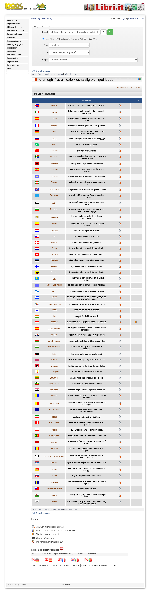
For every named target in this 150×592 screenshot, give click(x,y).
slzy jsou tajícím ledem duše (86, 236)
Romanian (54, 448)
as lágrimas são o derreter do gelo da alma (87, 435)
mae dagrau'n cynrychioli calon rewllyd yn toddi (87, 495)
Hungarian (54, 322)
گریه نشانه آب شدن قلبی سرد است (87, 417)
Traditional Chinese (54, 488)
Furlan (54, 279)
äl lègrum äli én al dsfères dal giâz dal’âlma (87, 190)
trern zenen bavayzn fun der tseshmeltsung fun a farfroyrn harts (86, 502)
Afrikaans (54, 156)
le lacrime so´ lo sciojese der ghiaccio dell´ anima (87, 442)
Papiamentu (54, 409)
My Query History (45, 18)
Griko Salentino (54, 304)
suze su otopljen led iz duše (86, 231)
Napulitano (54, 403)
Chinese (54, 151)
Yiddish (54, 501)
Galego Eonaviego (54, 285)
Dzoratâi (54, 255)
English (54, 105)
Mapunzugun (54, 383)
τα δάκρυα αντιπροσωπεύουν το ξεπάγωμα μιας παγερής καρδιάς (86, 298)
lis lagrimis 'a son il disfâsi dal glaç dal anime (86, 279)
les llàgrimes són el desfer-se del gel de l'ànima (86, 224)
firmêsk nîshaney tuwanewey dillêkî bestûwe (87, 348)
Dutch (54, 248)
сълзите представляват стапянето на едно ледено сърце (86, 210)
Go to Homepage (43, 71)
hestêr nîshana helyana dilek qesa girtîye (87, 341)
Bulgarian (54, 209)
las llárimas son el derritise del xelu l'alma (86, 366)
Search (45, 32)
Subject (45, 60)
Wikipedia (68, 74)
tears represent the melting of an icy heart (86, 105)
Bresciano (54, 195)
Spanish (54, 118)
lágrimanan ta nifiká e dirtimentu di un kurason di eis (87, 410)
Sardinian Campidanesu (54, 456)
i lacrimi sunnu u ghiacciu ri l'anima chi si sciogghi (86, 469)
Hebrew (54, 310)
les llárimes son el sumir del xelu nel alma (86, 177)
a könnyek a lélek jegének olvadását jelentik (86, 322)
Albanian (54, 164)
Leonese (54, 366)
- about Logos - (65, 585)
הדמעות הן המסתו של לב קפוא (86, 310)
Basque (54, 182)
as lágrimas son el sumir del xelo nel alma (86, 285)
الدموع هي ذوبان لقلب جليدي (86, 144)
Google (46, 74)
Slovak (54, 475)
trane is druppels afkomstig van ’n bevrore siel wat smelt (87, 157)
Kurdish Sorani (54, 347)
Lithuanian (54, 378)
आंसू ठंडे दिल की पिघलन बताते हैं (86, 316)
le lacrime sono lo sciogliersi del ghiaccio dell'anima (86, 112)
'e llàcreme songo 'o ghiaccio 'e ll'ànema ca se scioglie (86, 403)
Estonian (54, 260)
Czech (54, 236)
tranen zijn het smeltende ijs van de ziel (86, 248)
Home (33, 18)
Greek (54, 297)
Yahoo (60, 74)
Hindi (54, 316)
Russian (54, 139)
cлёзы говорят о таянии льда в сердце (87, 139)
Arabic (54, 144)
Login (123, 18)
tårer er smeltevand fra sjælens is (87, 243)
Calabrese (54, 217)
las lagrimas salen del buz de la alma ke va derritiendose (87, 329)
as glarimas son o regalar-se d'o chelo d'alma (87, 170)
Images (53, 74)
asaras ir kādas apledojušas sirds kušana (86, 360)
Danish (54, 243)
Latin (54, 354)
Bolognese (54, 190)
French (54, 126)
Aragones (54, 169)
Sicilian (54, 469)
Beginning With (76, 39)
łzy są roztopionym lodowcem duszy (87, 430)
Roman (54, 442)
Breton (54, 203)
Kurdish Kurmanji (54, 341)
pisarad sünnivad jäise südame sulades (86, 260)
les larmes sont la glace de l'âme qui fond (86, 126)
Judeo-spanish (54, 329)
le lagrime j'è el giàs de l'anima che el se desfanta (87, 196)
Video (76, 74)
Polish (54, 430)
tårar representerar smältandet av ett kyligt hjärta (87, 482)
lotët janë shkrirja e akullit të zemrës (87, 164)
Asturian (54, 177)
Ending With (90, 39)
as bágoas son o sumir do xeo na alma (86, 291)
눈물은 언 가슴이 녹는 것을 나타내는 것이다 (86, 335)
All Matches (62, 39)
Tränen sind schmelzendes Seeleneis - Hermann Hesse (87, 132)
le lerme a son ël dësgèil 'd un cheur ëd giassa (86, 423)
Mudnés (54, 395)
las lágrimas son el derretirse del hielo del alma (86, 119)
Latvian (54, 360)
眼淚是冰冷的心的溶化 (86, 488)
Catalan (54, 223)
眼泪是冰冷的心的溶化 (86, 151)
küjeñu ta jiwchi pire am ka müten (87, 383)
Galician (54, 291)
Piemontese (54, 422)
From (46, 45)
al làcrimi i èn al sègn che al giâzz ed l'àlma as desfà (87, 396)
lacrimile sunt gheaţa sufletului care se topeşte (86, 449)
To (47, 52)
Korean (54, 335)
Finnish (54, 266)
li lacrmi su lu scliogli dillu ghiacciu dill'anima (86, 217)
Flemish (54, 272)
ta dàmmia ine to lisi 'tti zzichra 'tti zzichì (87, 304)
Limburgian (54, 371)
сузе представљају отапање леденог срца (86, 462)
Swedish (54, 482)
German (54, 131)
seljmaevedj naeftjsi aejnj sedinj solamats (86, 390)
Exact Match (49, 39)
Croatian (54, 231)
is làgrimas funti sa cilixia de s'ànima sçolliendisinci (86, 456)
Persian (54, 417)
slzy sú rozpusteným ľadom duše (86, 475)
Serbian (54, 462)
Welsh (54, 496)
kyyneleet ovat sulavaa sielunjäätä (86, 266)
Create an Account (136, 18)
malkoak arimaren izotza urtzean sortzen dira (87, 183)
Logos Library (37, 74)
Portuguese (54, 435)
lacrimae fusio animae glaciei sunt (86, 354)
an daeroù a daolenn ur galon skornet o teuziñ (86, 203)
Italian (54, 112)
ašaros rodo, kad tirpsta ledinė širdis (86, 378)
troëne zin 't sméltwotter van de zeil (86, 371)
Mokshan (54, 390)
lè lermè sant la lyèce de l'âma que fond (86, 255)
